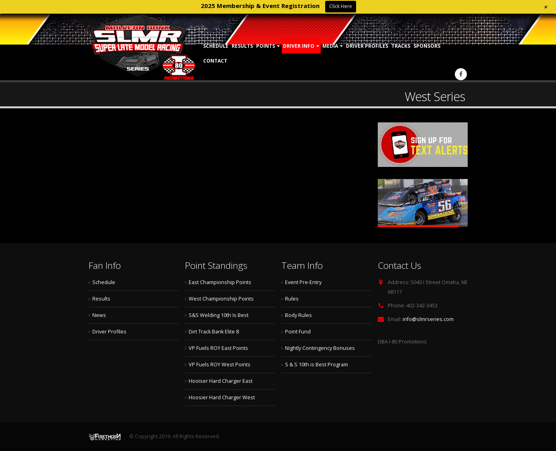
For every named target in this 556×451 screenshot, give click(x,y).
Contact (215, 60)
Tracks (400, 46)
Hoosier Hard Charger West (222, 397)
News (99, 315)
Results (242, 46)
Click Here (340, 6)
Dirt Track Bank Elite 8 (214, 331)
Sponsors (426, 46)
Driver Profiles (367, 46)
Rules (292, 298)
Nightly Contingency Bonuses (320, 348)
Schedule (215, 46)
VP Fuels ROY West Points (220, 364)
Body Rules (298, 315)
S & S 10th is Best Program (316, 364)
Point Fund (298, 331)
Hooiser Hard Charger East (221, 381)
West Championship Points (221, 298)
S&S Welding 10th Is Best (218, 315)
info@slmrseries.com (428, 319)
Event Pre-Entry (303, 282)
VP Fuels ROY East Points (218, 348)
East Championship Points (220, 282)
